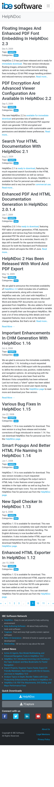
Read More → (8, 326)
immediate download (12, 64)
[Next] (48, 603)
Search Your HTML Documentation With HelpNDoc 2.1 (21, 146)
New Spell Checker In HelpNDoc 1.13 (22, 504)
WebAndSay (9, 644)
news (16, 55)
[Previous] (5, 603)
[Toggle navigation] (48, 6)
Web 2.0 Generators (12, 638)
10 (38, 603)
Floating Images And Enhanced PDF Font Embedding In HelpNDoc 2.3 (25, 36)
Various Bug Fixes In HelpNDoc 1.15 (21, 406)
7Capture (27, 704)
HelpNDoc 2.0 (11, 289)
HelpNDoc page (36, 389)
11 (43, 603)
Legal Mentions (43, 734)
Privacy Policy (44, 739)
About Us (46, 729)
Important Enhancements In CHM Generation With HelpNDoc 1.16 (26, 338)
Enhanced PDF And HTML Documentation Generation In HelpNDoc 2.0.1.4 (26, 201)
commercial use (43, 184)
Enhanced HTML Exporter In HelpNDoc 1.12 (26, 555)
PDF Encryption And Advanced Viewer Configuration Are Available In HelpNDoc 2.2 (26, 90)
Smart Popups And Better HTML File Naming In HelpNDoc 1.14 (26, 450)
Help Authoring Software (14, 626)
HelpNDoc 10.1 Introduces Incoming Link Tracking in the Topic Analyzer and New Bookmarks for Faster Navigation (27, 662)
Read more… (42, 76)
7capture (8, 632)
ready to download (26, 168)
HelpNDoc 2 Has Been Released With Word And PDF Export (25, 263)
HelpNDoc (11, 16)
